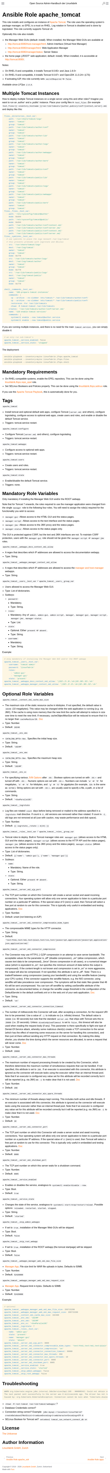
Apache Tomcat (58, 22)
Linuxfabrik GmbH (29, 1467)
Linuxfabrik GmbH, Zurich (15, 1448)
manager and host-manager (89, 568)
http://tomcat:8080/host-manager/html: (27, 44)
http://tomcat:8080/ (14, 59)
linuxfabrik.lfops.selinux (91, 386)
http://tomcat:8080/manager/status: (25, 52)
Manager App (12, 1266)
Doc (41, 719)
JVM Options (35, 777)
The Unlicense (9, 1433)
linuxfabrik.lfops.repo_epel (18, 382)
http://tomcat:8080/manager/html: (24, 48)
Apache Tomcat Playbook (29, 392)
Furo (12, 1469)
